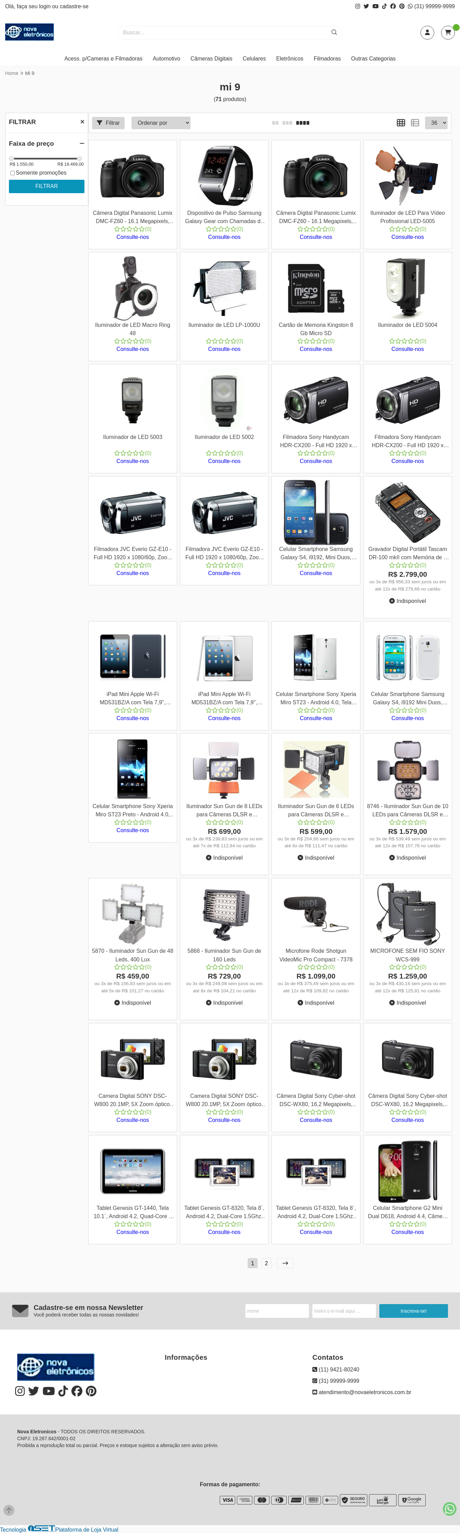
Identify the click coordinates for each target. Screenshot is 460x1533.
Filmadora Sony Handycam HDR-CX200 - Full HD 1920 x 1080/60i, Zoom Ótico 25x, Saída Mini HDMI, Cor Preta (408, 442)
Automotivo (166, 59)
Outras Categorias (373, 59)
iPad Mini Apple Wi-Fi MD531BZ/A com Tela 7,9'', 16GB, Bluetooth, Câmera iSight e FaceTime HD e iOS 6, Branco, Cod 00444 (224, 699)
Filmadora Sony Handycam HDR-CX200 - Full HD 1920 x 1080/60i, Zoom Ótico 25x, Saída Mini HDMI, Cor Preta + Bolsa (316, 442)
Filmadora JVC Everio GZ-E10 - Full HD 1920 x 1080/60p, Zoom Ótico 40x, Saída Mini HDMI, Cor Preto (224, 554)
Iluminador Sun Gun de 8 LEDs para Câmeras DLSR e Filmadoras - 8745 (224, 811)
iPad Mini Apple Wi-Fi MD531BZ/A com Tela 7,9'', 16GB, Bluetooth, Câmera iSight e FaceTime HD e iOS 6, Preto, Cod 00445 (133, 699)
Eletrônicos (289, 59)
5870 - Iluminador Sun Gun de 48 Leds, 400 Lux (132, 955)
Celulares (254, 59)
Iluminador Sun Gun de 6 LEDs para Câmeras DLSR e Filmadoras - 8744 (316, 811)
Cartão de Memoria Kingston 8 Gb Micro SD (316, 329)
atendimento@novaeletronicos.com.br (361, 1392)
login (45, 6)
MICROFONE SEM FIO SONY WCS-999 (407, 955)
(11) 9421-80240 (335, 1369)
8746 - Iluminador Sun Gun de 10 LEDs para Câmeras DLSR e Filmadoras (407, 811)
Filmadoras (327, 59)
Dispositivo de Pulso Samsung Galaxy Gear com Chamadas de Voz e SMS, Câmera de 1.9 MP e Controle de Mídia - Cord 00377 (224, 218)
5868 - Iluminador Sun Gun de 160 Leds (224, 955)
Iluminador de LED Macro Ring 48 (132, 329)
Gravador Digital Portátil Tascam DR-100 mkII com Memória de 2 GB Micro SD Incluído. (407, 554)
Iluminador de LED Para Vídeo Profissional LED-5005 (407, 217)
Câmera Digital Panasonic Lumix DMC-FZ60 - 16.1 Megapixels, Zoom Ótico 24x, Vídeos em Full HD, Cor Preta (316, 218)
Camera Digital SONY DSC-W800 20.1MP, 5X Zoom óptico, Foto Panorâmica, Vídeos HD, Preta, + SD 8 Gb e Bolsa (224, 1101)
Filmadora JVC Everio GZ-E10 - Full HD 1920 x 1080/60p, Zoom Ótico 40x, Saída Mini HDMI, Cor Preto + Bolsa (132, 554)
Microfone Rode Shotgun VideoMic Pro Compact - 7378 (316, 955)
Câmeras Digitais (211, 59)
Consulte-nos (132, 237)
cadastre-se (74, 6)
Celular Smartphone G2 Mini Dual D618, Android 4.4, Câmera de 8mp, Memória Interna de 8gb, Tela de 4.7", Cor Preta (407, 1213)
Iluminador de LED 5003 (132, 437)
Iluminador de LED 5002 (224, 437)
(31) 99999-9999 (431, 6)
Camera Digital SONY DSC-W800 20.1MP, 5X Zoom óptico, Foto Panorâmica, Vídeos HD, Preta (132, 1101)
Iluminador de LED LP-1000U (224, 325)
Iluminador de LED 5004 (407, 325)
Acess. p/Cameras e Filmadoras (103, 59)
